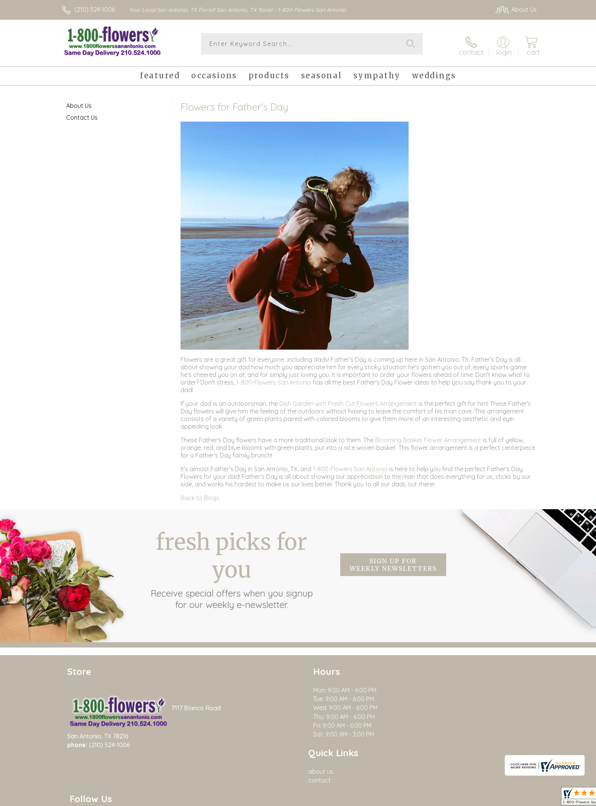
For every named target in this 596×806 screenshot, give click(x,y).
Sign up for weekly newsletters (393, 562)
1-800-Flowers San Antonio (273, 379)
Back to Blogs (200, 495)
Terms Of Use (433, 798)
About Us (79, 102)
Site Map (516, 798)
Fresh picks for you (231, 566)
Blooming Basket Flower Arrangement (428, 437)
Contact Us (82, 114)
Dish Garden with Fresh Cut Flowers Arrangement (348, 400)
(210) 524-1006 (94, 9)
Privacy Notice (478, 798)
